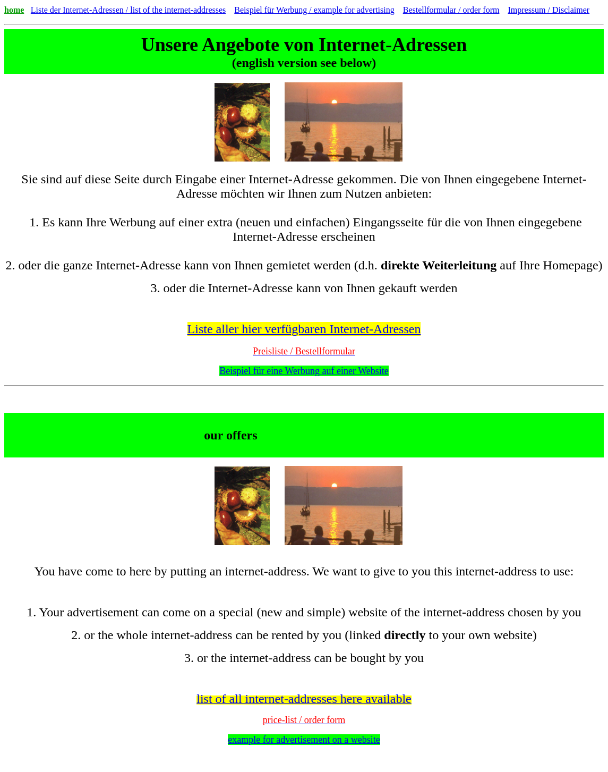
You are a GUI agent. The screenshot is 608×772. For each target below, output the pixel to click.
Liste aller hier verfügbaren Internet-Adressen (304, 329)
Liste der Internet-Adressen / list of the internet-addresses (128, 9)
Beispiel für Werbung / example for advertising (314, 9)
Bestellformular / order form (451, 9)
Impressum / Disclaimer (548, 9)
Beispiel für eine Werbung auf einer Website (303, 371)
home (14, 9)
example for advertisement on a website (304, 739)
